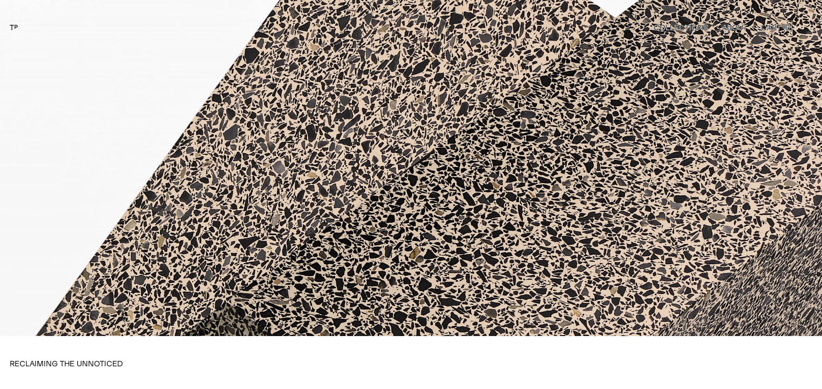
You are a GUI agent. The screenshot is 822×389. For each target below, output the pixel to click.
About (735, 27)
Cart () (776, 27)
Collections (681, 27)
